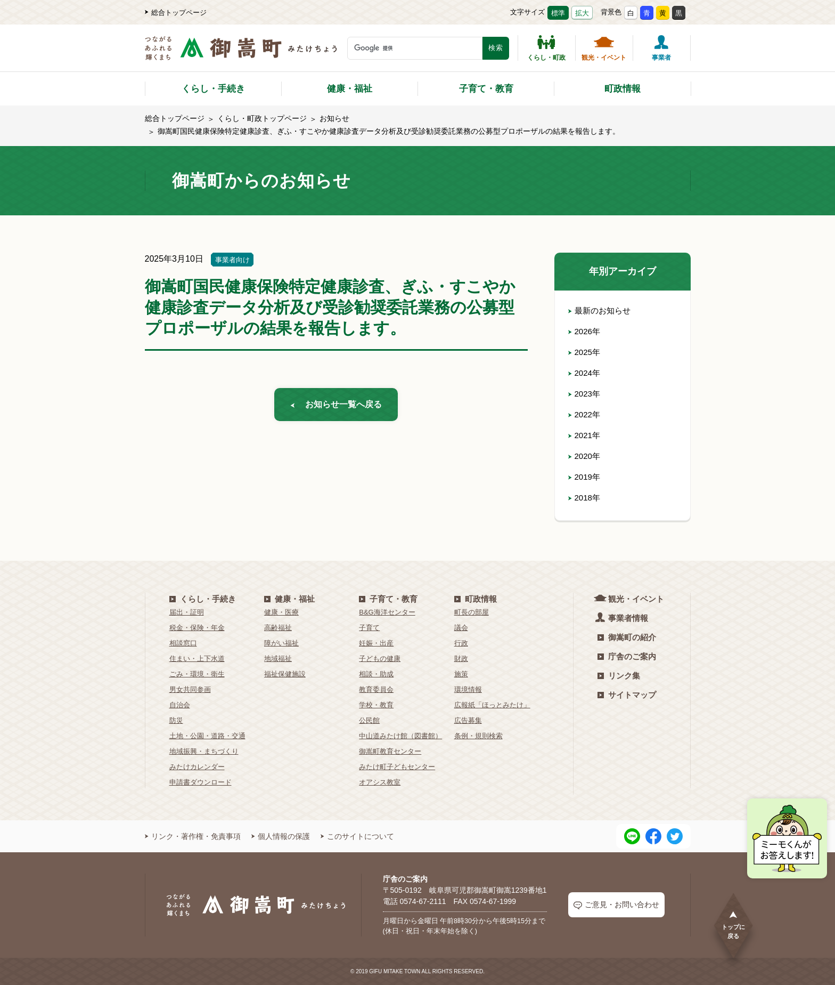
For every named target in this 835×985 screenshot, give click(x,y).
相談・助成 (376, 674)
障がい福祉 (281, 643)
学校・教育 (376, 705)
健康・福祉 (349, 89)
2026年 (585, 331)
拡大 (582, 13)
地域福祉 (278, 659)
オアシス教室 (379, 782)
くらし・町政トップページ (262, 118)
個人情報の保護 (280, 836)
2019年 (585, 476)
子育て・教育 (486, 89)
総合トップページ (176, 13)
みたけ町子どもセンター (397, 767)
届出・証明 (186, 612)
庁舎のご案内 (626, 656)
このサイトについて (357, 836)
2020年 (585, 456)
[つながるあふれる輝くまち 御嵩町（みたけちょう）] (241, 53)
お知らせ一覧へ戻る (336, 405)
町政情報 (622, 89)
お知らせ (334, 118)
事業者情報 (622, 617)
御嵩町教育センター (390, 751)
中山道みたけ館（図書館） (400, 736)
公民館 (369, 720)
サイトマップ (626, 694)
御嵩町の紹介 (626, 637)
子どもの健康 (379, 659)
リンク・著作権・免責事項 (193, 836)
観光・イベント (604, 48)
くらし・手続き (213, 89)
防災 (176, 720)
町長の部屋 (471, 612)
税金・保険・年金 (197, 628)
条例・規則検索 (478, 736)
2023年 (585, 393)
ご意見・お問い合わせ (616, 904)
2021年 (585, 435)
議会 (461, 628)
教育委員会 (376, 689)
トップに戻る (733, 924)
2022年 (585, 414)
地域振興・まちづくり (204, 751)
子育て (369, 628)
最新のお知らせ (601, 310)
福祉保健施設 (285, 674)
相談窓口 (183, 643)
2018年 (585, 497)
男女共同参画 (190, 689)
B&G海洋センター (387, 612)
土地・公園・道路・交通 (207, 736)
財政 (461, 659)
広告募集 (468, 720)
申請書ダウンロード (200, 782)
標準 (558, 13)
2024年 (585, 372)
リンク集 (618, 675)
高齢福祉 (278, 628)
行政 (461, 643)
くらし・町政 (546, 48)
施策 (461, 674)
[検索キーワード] (414, 48)
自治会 (179, 705)
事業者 (661, 48)
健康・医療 (281, 612)
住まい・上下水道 (197, 659)
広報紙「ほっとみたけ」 (492, 705)
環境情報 (468, 689)
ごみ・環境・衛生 (197, 674)
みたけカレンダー (197, 767)
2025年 (585, 352)
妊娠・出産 (376, 643)
